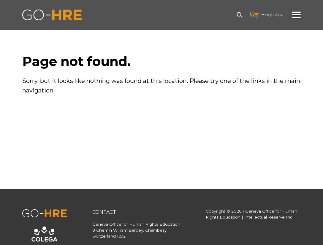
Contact (104, 212)
